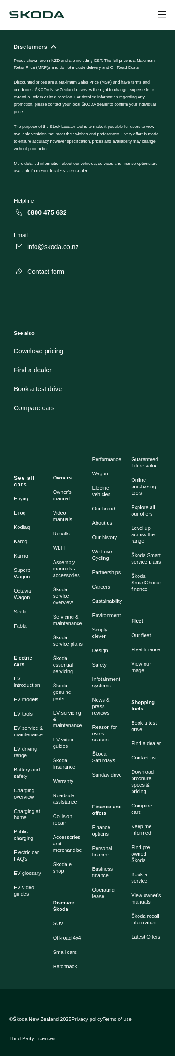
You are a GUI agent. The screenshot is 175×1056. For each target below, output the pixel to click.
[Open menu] (162, 14)
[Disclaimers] (87, 113)
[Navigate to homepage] (37, 14)
